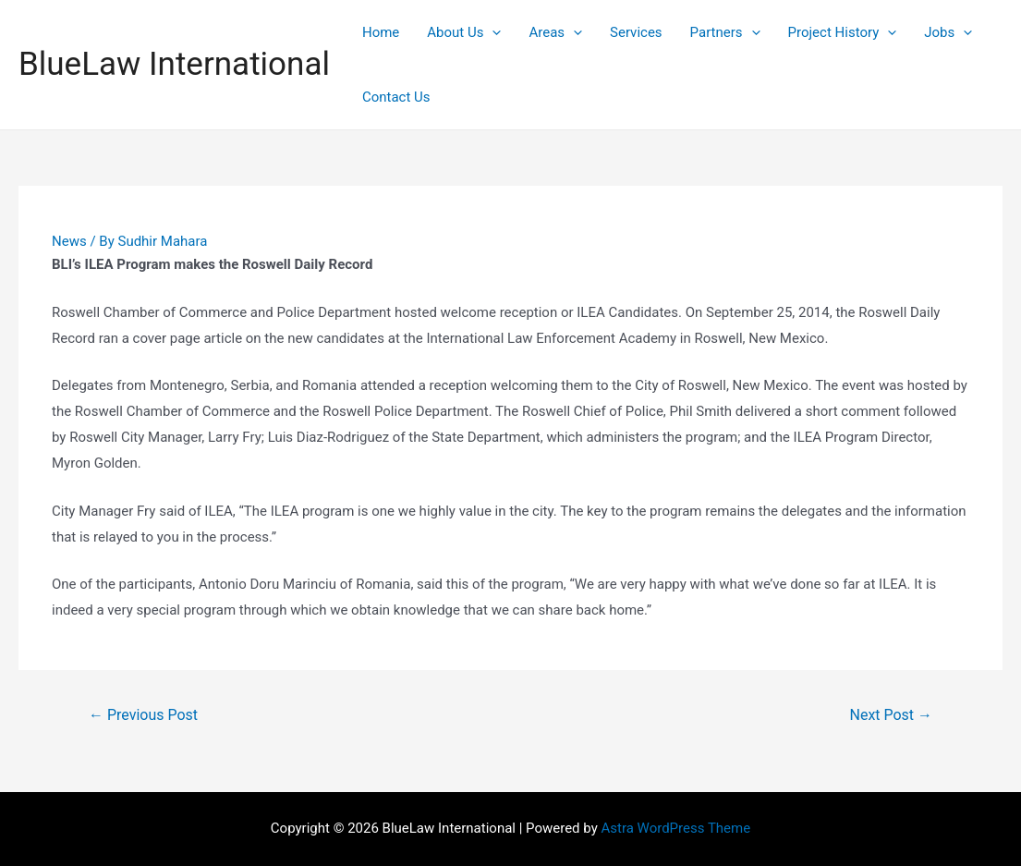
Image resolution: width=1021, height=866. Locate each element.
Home (380, 32)
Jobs (948, 32)
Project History (842, 32)
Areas (555, 32)
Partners (725, 32)
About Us (464, 32)
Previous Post (143, 715)
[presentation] (492, 32)
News (69, 241)
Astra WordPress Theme (675, 828)
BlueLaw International (174, 64)
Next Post (891, 715)
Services (636, 32)
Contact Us (396, 97)
